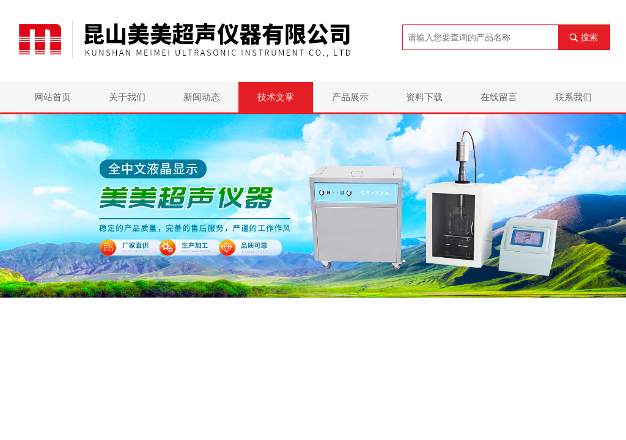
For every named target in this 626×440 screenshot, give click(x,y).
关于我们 (127, 97)
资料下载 (424, 97)
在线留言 (499, 97)
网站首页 (52, 97)
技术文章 (275, 97)
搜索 (589, 37)
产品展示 (350, 97)
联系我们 (573, 97)
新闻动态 (201, 97)
